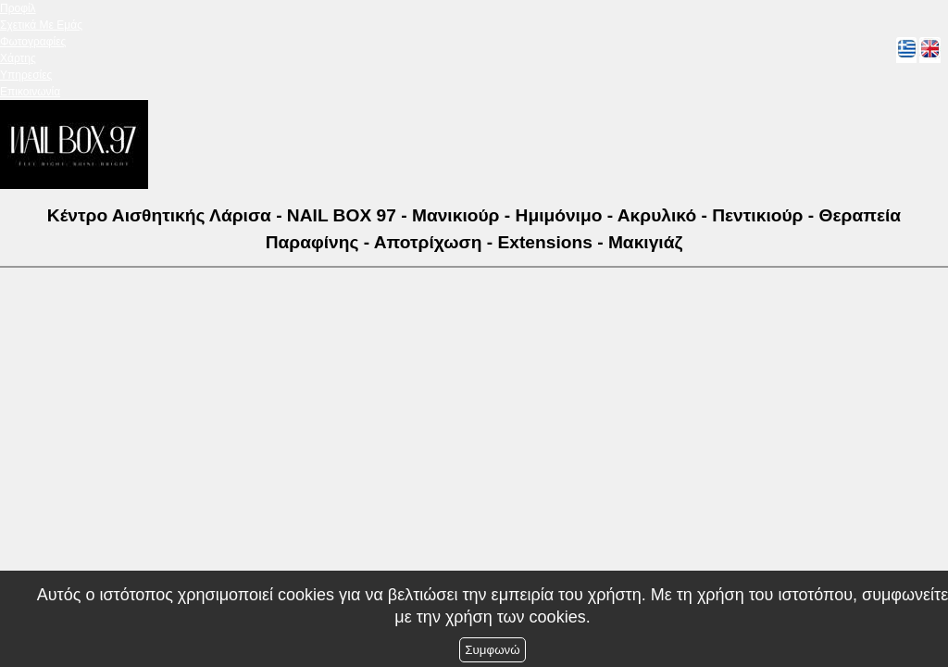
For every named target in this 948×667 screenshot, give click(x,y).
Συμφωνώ (492, 650)
